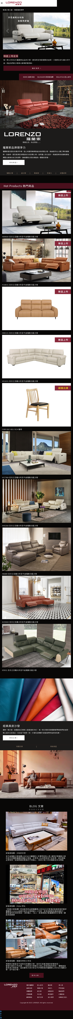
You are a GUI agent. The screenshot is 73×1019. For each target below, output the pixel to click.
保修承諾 (53, 746)
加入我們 (51, 997)
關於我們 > (36, 68)
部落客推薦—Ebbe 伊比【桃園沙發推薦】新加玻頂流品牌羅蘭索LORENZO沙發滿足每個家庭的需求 (36, 907)
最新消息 (29, 988)
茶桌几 (49, 173)
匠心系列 (40, 985)
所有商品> (14, 162)
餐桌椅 (36, 173)
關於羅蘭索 (30, 985)
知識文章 (19, 746)
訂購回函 (61, 994)
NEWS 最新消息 (29, 77)
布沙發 (39, 994)
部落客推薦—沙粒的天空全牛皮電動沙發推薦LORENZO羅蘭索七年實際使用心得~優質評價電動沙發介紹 (36, 854)
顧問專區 (29, 997)
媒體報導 (29, 991)
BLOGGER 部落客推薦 (45, 77)
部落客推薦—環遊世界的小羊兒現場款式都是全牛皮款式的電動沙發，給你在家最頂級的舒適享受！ (33, 962)
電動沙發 (10, 173)
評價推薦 (29, 994)
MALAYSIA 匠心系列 (63, 77)
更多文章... (36, 975)
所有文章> (14, 738)
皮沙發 (23, 173)
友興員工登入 (63, 997)
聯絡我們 (61, 991)
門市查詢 (61, 988)
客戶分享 (40, 997)
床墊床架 (63, 173)
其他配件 (51, 994)
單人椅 (61, 985)
